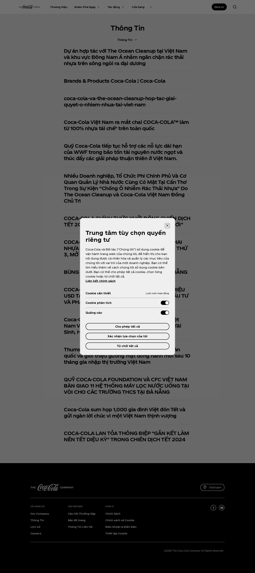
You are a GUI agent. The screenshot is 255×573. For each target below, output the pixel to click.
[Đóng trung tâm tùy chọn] (167, 226)
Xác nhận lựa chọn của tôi (127, 336)
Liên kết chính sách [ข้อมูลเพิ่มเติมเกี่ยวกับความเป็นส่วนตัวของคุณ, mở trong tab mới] (101, 281)
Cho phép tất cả (127, 326)
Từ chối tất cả (127, 346)
